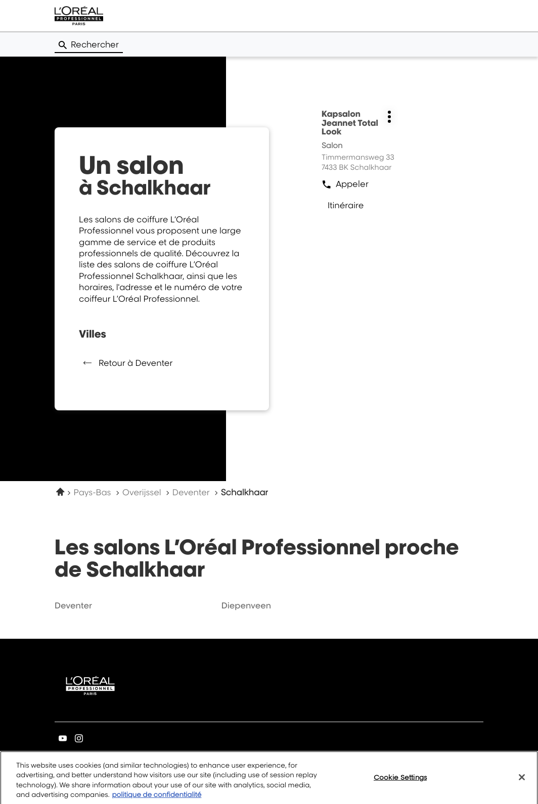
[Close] (522, 781)
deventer (73, 605)
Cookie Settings (400, 781)
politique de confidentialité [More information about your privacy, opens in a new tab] (156, 799)
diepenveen (246, 605)
